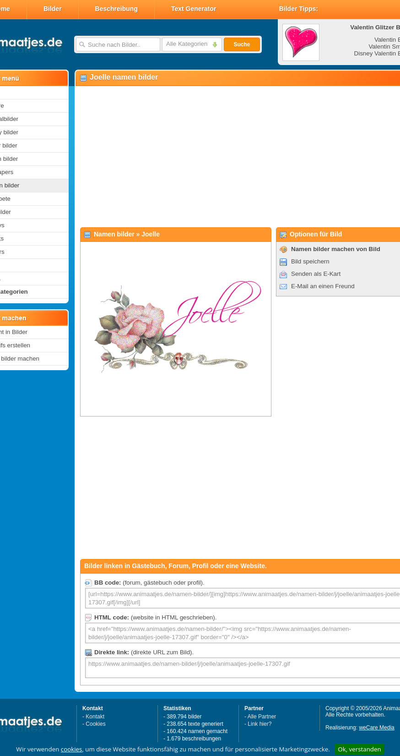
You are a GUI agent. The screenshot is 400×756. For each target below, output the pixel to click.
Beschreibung (116, 8)
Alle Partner (262, 716)
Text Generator (193, 8)
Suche (241, 44)
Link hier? (259, 724)
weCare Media (376, 727)
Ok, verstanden (359, 749)
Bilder (52, 8)
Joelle (150, 234)
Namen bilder (114, 234)
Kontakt (95, 716)
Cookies (95, 724)
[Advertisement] (228, 156)
